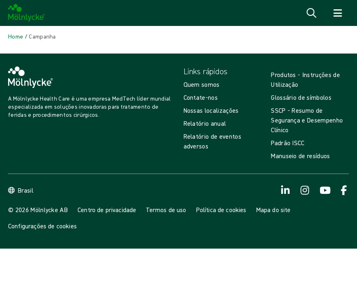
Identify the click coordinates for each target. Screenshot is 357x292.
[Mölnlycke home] (26, 13)
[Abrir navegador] (337, 13)
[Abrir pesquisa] (311, 13)
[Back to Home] (15, 36)
